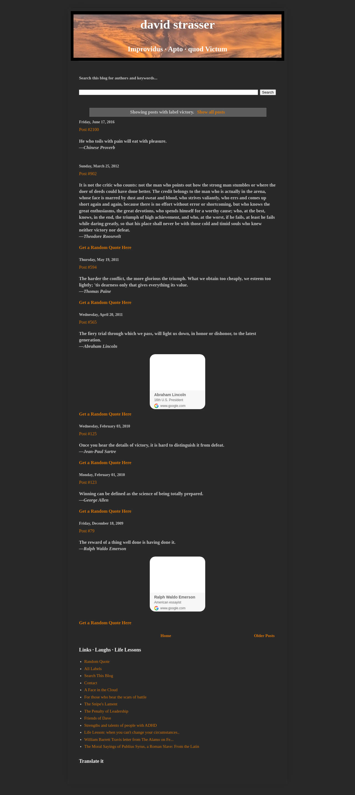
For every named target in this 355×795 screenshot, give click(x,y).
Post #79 (87, 531)
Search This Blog (98, 675)
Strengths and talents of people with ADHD (120, 725)
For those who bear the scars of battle (115, 697)
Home (166, 635)
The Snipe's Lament (100, 704)
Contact (90, 683)
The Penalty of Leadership (106, 711)
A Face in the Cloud (101, 690)
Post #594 (88, 267)
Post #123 (88, 482)
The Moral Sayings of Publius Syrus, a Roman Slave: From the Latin (141, 746)
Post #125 (88, 433)
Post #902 (88, 173)
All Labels (93, 668)
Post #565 (88, 322)
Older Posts (264, 635)
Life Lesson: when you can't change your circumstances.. (131, 732)
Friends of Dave (97, 718)
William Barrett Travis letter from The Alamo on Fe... (129, 739)
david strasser (177, 24)
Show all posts (211, 112)
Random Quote (97, 661)
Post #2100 (89, 129)
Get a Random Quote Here (105, 247)
